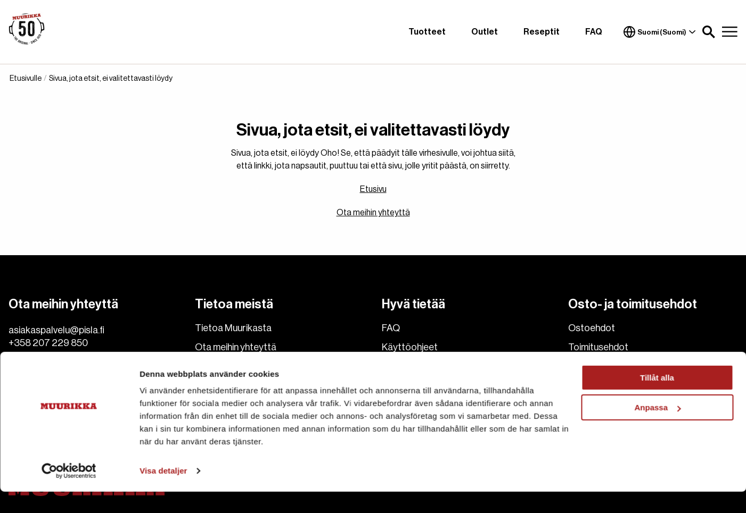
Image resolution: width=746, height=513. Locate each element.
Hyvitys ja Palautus (606, 366)
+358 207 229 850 (48, 343)
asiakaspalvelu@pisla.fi (56, 330)
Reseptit (541, 32)
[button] (708, 32)
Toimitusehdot (598, 347)
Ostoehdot (591, 328)
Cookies (212, 366)
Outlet (484, 32)
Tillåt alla (657, 398)
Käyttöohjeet (410, 347)
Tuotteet (427, 32)
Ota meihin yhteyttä (373, 212)
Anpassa (657, 428)
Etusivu (373, 189)
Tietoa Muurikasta (233, 328)
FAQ (593, 32)
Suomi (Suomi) (660, 32)
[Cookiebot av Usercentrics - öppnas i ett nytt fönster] (69, 492)
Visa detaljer (163, 492)
